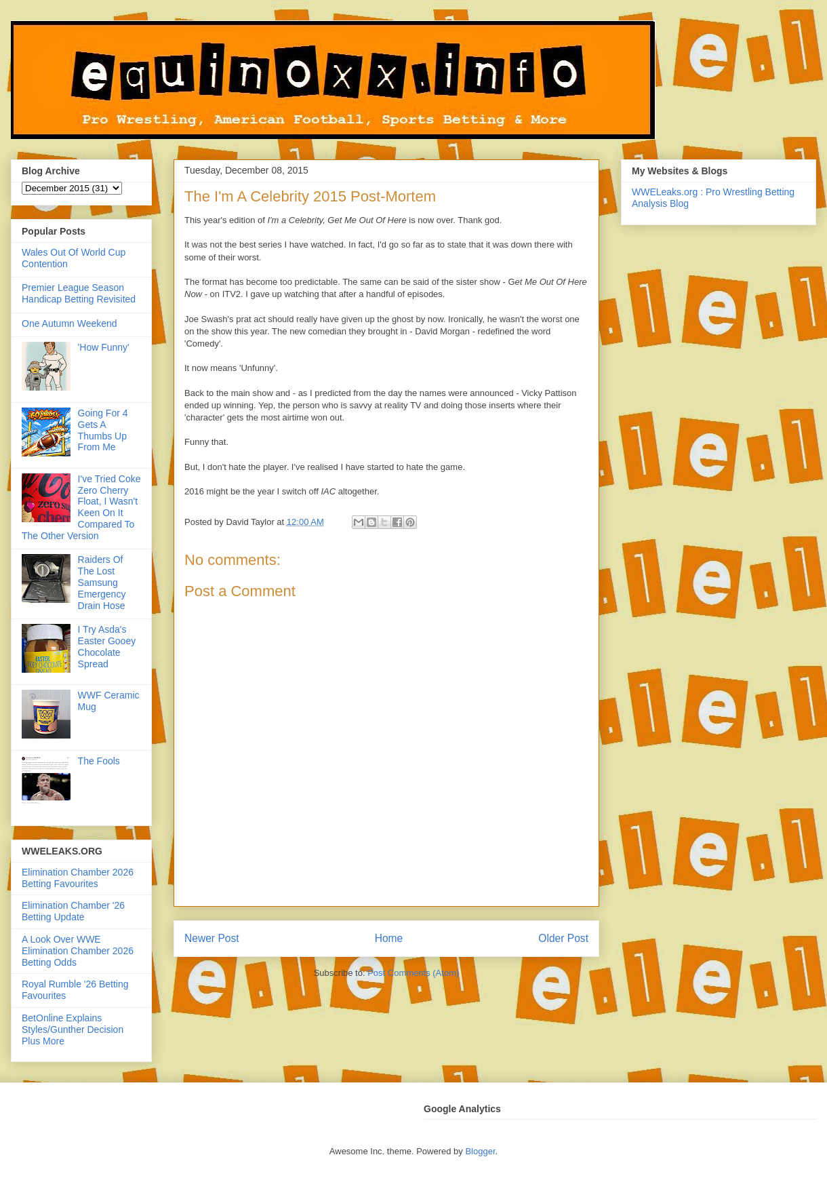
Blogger (480, 1151)
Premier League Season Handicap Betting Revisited (79, 293)
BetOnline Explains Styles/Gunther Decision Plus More (72, 1029)
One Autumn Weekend (69, 323)
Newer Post (211, 938)
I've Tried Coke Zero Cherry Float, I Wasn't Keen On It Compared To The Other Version (81, 507)
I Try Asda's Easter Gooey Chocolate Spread (107, 646)
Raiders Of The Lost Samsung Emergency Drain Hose (102, 582)
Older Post (563, 938)
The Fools (99, 760)
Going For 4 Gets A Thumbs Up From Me (103, 430)
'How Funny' (103, 347)
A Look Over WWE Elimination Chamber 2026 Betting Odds (78, 951)
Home (389, 938)
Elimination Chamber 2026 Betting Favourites (78, 878)
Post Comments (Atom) (413, 973)
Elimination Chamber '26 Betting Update (73, 911)
